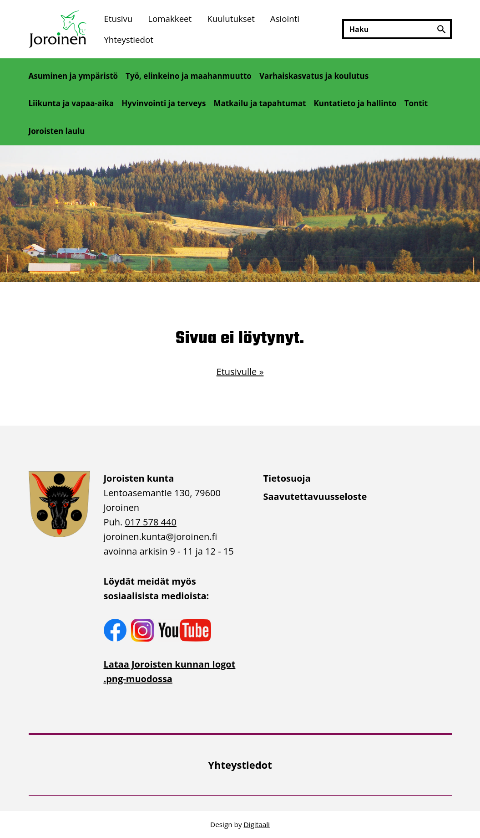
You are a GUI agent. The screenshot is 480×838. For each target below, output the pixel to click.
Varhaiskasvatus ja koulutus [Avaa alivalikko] (314, 76)
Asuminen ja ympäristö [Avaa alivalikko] (73, 76)
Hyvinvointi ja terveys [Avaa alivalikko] (163, 103)
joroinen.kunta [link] (160, 536)
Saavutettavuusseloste (315, 496)
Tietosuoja (287, 478)
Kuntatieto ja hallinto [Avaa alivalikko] (354, 103)
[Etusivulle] (59, 29)
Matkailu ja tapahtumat (259, 103)
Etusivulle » (240, 371)
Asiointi (284, 18)
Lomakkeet (170, 18)
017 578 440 (151, 522)
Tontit (416, 103)
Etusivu (118, 18)
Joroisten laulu (57, 131)
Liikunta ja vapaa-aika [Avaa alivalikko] (71, 103)
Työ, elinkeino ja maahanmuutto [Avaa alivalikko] (189, 76)
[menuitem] (118, 18)
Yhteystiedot (128, 39)
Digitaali (257, 824)
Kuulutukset (231, 18)
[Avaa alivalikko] (36, 88)
